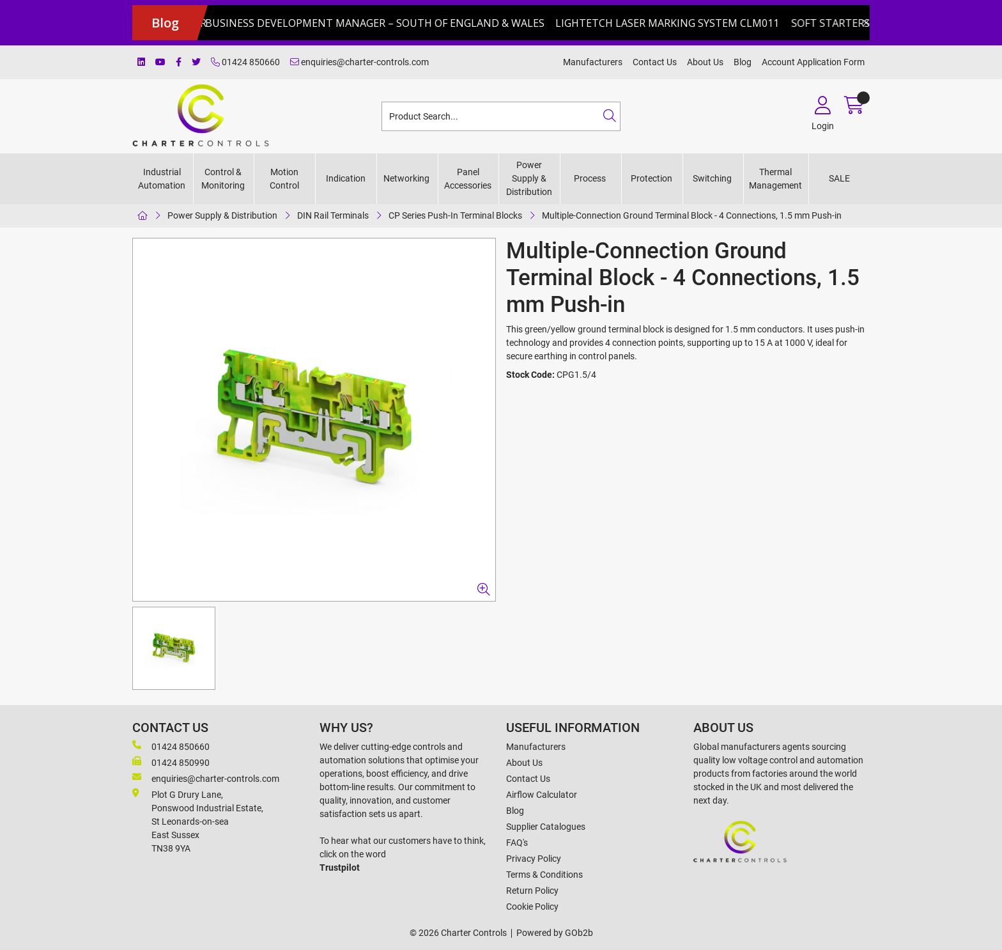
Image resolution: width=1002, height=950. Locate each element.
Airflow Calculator (541, 795)
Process (590, 178)
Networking (406, 178)
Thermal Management (775, 179)
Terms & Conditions (544, 874)
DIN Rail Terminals (333, 215)
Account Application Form (813, 62)
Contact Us (655, 62)
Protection (651, 178)
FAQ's (517, 842)
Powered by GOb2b (554, 933)
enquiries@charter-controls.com (359, 62)
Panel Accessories (467, 179)
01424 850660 (245, 62)
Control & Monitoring (223, 179)
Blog (743, 62)
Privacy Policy (533, 858)
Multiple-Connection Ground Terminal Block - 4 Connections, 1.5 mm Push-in (692, 215)
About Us (705, 62)
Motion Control (284, 179)
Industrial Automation (161, 179)
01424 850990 (171, 762)
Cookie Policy (532, 906)
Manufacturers (592, 62)
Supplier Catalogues (545, 827)
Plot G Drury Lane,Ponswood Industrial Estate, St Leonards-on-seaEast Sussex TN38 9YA (197, 820)
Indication (346, 178)
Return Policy (532, 890)
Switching (712, 178)
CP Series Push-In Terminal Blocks (455, 215)
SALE (839, 178)
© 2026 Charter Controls (458, 933)
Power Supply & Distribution (529, 178)
